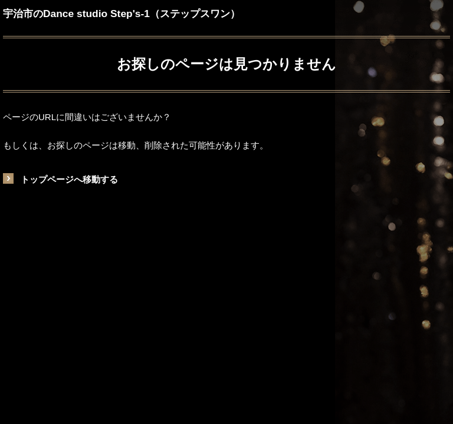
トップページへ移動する (69, 179)
